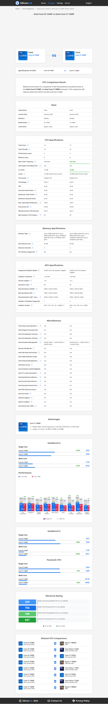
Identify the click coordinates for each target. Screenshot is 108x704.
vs (55, 643)
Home (43, 3)
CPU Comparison (28, 9)
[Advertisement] (54, 33)
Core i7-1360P (80, 55)
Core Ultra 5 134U (72, 649)
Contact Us (56, 701)
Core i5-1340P (33, 55)
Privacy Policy (83, 701)
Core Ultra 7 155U (72, 668)
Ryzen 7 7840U (70, 662)
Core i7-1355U (70, 655)
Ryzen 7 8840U (70, 643)
